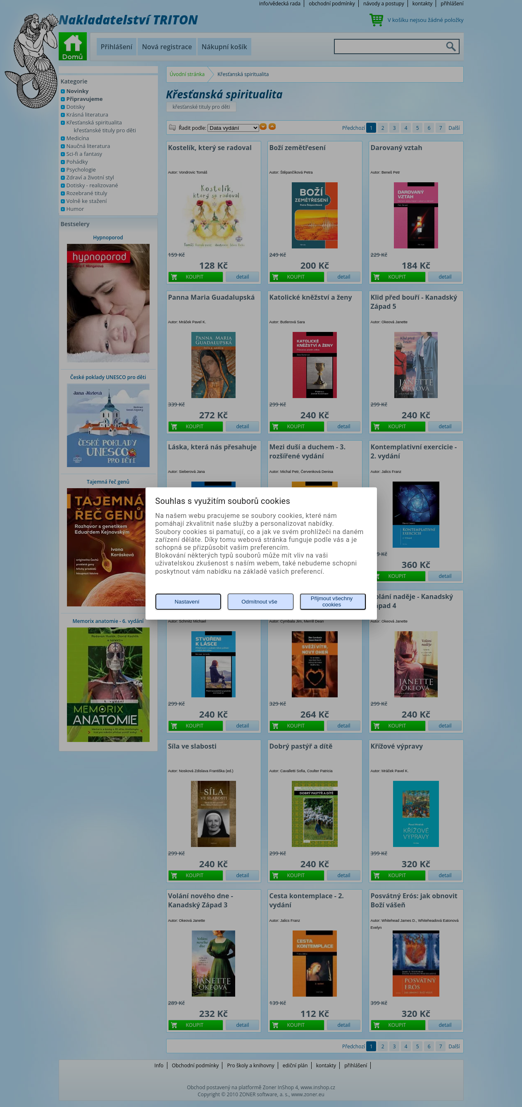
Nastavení (186, 602)
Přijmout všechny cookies (332, 601)
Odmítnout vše (259, 602)
